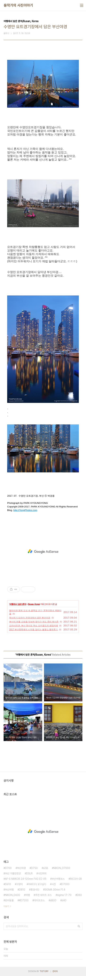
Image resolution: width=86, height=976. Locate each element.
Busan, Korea (34, 604)
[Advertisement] (43, 551)
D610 (8, 884)
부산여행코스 (58, 878)
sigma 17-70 (64, 895)
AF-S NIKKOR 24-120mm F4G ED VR (25, 878)
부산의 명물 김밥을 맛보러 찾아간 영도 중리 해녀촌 (34, 621)
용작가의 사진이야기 (18, 5)
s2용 (45, 868)
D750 (34, 868)
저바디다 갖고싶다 (37, 884)
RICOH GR (76, 878)
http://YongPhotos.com (25, 510)
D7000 (65, 884)
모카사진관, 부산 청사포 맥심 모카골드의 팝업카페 (33, 625)
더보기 (6, 906)
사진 (54, 884)
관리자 (55, 971)
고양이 (19, 884)
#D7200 (24, 900)
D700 (8, 868)
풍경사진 (35, 889)
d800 (53, 900)
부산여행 (9, 889)
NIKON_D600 (12, 895)
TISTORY (44, 971)
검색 (78, 926)
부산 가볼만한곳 (13, 873)
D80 (79, 895)
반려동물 (9, 900)
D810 (22, 889)
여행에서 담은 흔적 (17, 604)
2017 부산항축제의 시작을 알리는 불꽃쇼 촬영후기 (33, 629)
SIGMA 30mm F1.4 (55, 889)
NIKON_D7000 (61, 868)
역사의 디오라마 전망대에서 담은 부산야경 (29, 617)
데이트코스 (39, 900)
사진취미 (42, 873)
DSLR (29, 873)
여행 (27, 895)
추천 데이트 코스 (43, 895)
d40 (64, 900)
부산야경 (21, 868)
